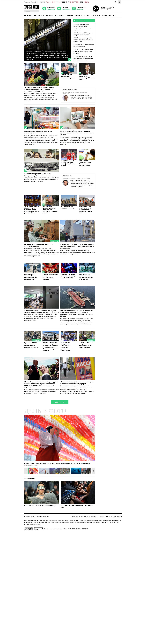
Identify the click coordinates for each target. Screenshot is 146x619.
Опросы (119, 531)
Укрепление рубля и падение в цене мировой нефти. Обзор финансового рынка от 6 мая (31, 215)
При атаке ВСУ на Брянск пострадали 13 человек (83, 34)
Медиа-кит (94, 531)
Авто (94, 15)
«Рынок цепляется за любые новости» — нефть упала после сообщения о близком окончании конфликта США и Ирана (77, 322)
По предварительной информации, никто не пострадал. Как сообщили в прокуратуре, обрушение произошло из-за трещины (77, 259)
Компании (49, 15)
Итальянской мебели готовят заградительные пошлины (50, 285)
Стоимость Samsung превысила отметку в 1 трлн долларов (68, 284)
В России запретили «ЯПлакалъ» (40, 179)
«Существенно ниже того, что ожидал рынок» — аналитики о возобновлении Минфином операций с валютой (50, 358)
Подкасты (38, 15)
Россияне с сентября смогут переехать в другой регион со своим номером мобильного (86, 357)
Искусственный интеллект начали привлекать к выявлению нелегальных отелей (77, 136)
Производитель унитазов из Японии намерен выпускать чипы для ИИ (86, 285)
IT (114, 15)
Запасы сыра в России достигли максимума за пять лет (40, 135)
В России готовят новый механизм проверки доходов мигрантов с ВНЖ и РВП (85, 215)
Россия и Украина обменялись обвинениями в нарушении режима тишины (31, 357)
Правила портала (104, 531)
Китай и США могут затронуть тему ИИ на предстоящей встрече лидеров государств (84, 27)
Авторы (113, 531)
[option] (59, 453)
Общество (79, 15)
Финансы (59, 15)
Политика (69, 15)
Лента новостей (79, 21)
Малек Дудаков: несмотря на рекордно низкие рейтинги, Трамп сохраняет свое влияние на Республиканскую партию (41, 396)
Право (87, 15)
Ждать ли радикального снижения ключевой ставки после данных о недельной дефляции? (38, 91)
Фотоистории (29, 494)
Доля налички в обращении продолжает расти (67, 77)
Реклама (75, 531)
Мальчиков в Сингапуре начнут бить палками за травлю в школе (85, 169)
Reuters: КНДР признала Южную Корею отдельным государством (31, 285)
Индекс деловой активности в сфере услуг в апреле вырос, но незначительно (40, 321)
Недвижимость (105, 15)
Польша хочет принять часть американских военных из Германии (83, 39)
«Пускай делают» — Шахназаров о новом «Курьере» (41, 251)
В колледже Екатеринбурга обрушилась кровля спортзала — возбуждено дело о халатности (76, 252)
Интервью (28, 15)
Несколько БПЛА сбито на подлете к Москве (84, 45)
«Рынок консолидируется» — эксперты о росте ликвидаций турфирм (75, 395)
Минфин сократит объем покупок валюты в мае (42, 49)
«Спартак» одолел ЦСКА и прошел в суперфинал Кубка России (67, 169)
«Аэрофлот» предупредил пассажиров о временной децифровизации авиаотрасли (67, 358)
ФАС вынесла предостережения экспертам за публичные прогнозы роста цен (49, 215)
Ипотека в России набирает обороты (67, 213)
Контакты (87, 531)
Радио (81, 531)
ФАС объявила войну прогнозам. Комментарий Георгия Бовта (87, 78)
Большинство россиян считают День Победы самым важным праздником (83, 58)
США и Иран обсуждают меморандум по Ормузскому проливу (83, 51)
